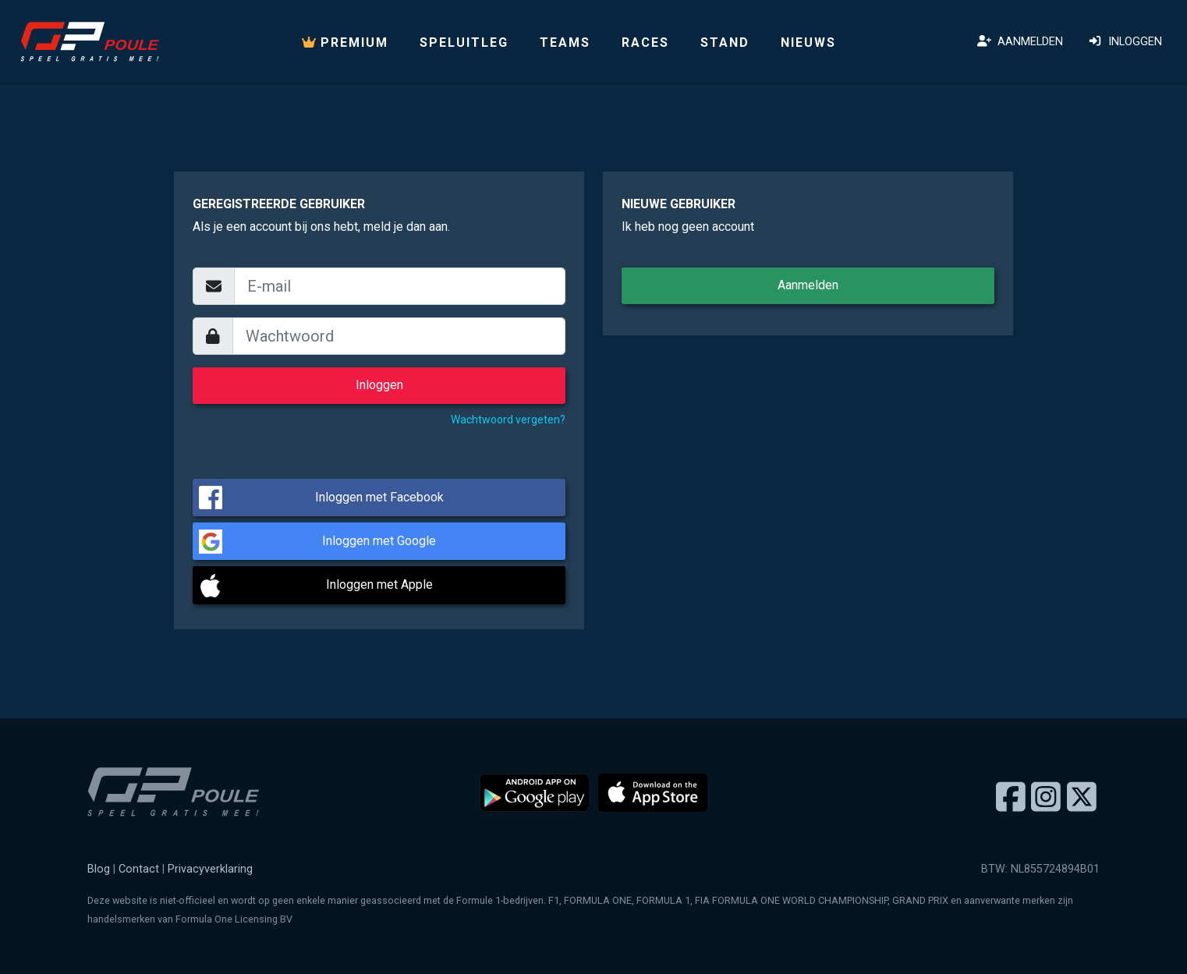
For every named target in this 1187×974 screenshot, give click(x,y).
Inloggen (1125, 41)
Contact (139, 869)
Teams (565, 42)
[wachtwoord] (399, 336)
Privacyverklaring (210, 869)
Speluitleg (464, 42)
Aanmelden (1020, 41)
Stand (724, 42)
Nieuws (808, 42)
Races (645, 42)
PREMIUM (345, 42)
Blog (98, 869)
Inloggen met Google (379, 540)
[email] (399, 286)
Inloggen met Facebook (379, 497)
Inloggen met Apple (379, 584)
